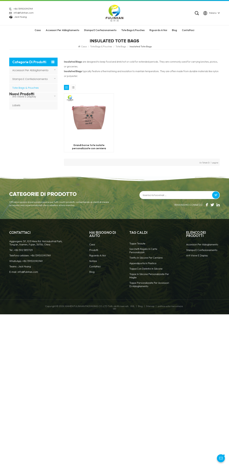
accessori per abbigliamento (62, 30)
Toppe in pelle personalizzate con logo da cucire (40, 215)
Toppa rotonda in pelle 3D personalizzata (39, 265)
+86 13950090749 (23, 8)
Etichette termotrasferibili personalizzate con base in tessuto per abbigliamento (40, 165)
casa (92, 405)
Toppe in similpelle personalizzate (35, 281)
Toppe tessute (137, 404)
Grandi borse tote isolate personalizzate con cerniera (89, 146)
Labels (16, 105)
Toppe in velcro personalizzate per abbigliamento (35, 182)
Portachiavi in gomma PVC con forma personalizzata (39, 198)
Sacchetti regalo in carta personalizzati (143, 411)
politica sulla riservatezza (170, 466)
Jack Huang (20, 16)
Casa (38, 30)
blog (91, 432)
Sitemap (150, 466)
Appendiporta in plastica (142, 423)
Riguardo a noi (97, 416)
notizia (93, 421)
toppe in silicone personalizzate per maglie (149, 436)
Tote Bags (121, 46)
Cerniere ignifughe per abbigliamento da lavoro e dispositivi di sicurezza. (39, 128)
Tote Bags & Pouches (133, 30)
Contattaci (188, 30)
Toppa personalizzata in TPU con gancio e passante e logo (40, 315)
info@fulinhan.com (24, 12)
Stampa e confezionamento (100, 30)
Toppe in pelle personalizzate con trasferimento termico (37, 232)
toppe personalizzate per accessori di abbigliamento (149, 445)
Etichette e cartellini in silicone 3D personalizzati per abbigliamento (39, 248)
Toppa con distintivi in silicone (146, 429)
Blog (174, 30)
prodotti (93, 410)
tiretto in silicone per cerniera (146, 418)
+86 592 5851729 (23, 410)
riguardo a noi (158, 30)
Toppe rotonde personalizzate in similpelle (39, 298)
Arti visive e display (24, 96)
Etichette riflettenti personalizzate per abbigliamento (35, 144)
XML (132, 466)
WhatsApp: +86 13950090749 (26, 421)
